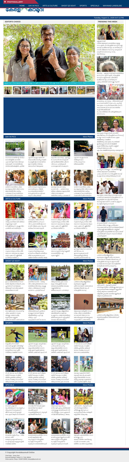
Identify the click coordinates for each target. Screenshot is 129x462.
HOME (22, 6)
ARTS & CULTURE (50, 6)
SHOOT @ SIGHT (68, 6)
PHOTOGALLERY (13, 2)
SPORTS (83, 6)
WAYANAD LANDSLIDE (112, 6)
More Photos (88, 137)
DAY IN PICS (33, 6)
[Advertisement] (49, 115)
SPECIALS (95, 6)
